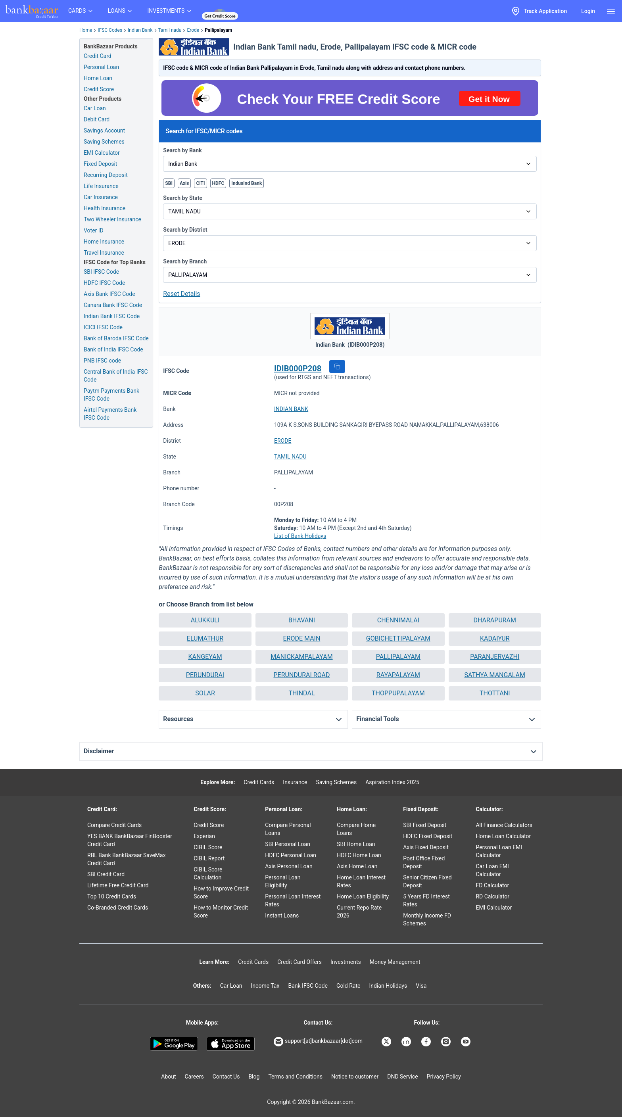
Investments (345, 962)
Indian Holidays (388, 986)
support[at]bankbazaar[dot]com (318, 1041)
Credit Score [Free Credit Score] (99, 89)
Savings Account (104, 130)
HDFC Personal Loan (290, 855)
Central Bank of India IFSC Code (116, 375)
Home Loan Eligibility (363, 896)
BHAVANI (301, 620)
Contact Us (226, 1076)
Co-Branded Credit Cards (117, 907)
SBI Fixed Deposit (424, 825)
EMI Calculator (102, 153)
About (168, 1076)
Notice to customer (354, 1076)
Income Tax (265, 986)
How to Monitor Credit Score (221, 911)
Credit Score (209, 825)
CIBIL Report (209, 858)
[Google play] (174, 1044)
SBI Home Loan (356, 844)
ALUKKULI (205, 620)
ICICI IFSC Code (103, 327)
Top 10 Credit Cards (111, 896)
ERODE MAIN (302, 638)
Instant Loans (282, 915)
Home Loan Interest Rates (361, 881)
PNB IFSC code (102, 360)
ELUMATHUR (205, 638)
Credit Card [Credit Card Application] (97, 56)
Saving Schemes (104, 141)
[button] (337, 366)
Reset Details (181, 293)
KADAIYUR (494, 638)
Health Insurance (104, 208)
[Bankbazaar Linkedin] (407, 1041)
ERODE (282, 441)
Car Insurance (101, 197)
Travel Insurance (104, 253)
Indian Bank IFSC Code (112, 316)
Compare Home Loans (356, 829)
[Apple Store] (231, 1044)
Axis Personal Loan (288, 866)
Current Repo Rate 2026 (359, 911)
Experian (204, 836)
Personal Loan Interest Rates (293, 900)
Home (85, 30)
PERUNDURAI (205, 675)
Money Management (395, 962)
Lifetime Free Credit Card (117, 885)
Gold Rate (348, 986)
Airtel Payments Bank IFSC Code (110, 414)
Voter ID (94, 230)
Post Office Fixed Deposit (424, 862)
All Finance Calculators (504, 825)
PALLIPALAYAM (398, 656)
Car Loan (95, 108)
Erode (193, 30)
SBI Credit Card (106, 874)
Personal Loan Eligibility (282, 881)
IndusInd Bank (246, 183)
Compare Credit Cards (114, 825)
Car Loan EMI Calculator (492, 870)
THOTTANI (495, 693)
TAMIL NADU (290, 456)
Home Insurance (104, 241)
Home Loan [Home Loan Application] (98, 78)
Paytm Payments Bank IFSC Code (111, 395)
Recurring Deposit (106, 175)
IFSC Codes (110, 30)
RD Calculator (492, 896)
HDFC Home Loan (359, 855)
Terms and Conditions (295, 1076)
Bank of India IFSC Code (113, 349)
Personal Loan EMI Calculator (499, 851)
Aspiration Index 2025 (392, 782)
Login (588, 11)
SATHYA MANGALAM (495, 675)
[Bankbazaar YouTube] (466, 1041)
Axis (184, 183)
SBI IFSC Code (101, 272)
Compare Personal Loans (288, 829)
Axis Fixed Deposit (426, 847)
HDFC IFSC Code (104, 283)
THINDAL (301, 693)
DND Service (402, 1076)
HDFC (218, 183)
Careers (194, 1076)
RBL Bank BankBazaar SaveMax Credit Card (126, 859)
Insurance (295, 782)
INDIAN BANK (291, 409)
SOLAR (205, 693)
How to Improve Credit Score (221, 892)
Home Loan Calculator (503, 836)
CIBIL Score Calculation (208, 873)
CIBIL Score (208, 847)
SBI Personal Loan (287, 844)
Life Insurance (101, 186)
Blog (253, 1076)
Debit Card (96, 119)
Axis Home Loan (357, 866)
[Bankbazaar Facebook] (426, 1041)
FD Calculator (492, 885)
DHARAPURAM (495, 620)
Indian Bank (140, 30)
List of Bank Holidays (300, 536)
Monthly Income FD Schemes (427, 919)
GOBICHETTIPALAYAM (398, 638)
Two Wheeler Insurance (112, 219)
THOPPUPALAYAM (398, 693)
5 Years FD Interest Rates (426, 900)
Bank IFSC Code (308, 986)
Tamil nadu (170, 30)
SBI (169, 183)
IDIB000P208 (297, 368)
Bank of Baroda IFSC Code (116, 338)
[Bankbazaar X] (387, 1041)
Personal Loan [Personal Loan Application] (101, 67)
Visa (421, 986)
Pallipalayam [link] (218, 30)
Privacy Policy (444, 1076)
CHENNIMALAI (398, 620)
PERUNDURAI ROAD (301, 675)
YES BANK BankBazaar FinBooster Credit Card (129, 840)
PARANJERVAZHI (494, 656)
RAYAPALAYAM (398, 675)
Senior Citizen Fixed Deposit (427, 881)
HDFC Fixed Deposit (427, 836)
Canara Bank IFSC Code (113, 305)
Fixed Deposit (100, 164)
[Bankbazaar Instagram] (446, 1041)
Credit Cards (259, 782)
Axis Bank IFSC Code (109, 294)
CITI (200, 183)
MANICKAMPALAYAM (301, 656)
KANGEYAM (205, 656)
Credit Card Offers (299, 962)
